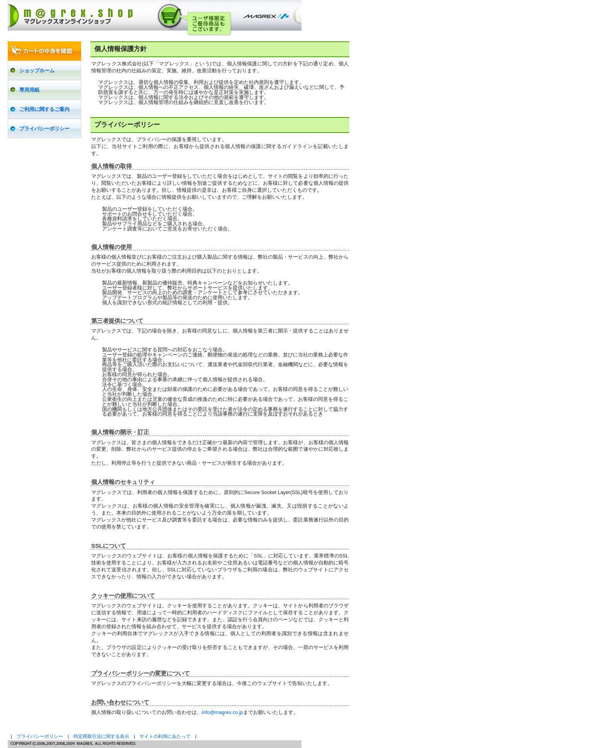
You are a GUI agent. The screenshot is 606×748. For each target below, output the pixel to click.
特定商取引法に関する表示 (101, 736)
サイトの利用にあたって (165, 736)
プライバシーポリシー (40, 736)
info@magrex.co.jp (222, 712)
